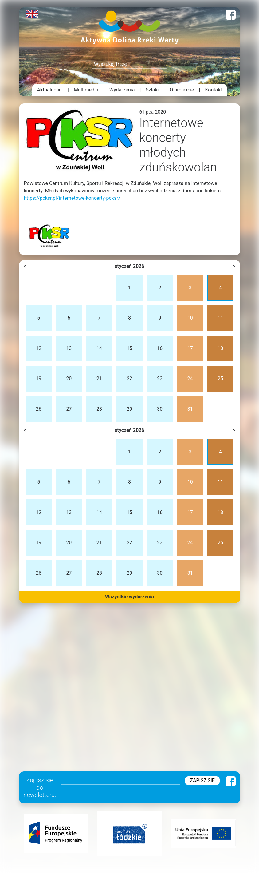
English (32, 14)
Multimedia (86, 90)
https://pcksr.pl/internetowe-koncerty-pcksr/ (72, 198)
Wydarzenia (122, 90)
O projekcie (182, 90)
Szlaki (152, 90)
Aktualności (50, 90)
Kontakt (213, 90)
